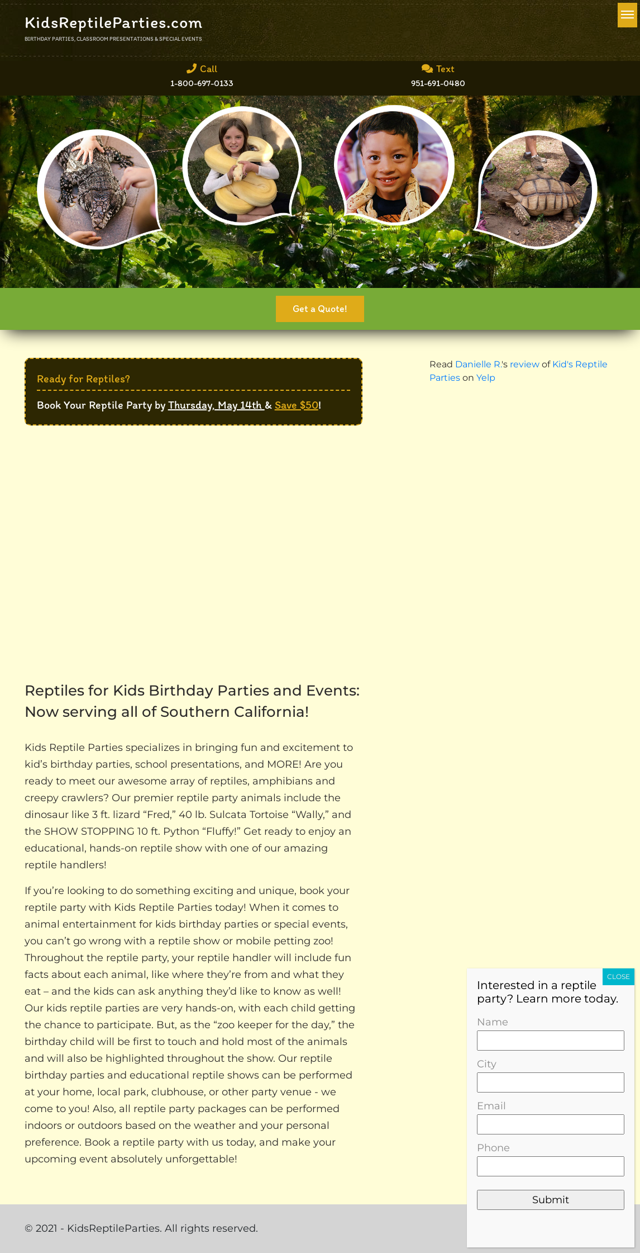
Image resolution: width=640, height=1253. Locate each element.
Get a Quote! (320, 308)
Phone (550, 1157)
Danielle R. (478, 364)
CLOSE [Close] (618, 976)
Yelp (485, 377)
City (550, 1073)
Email (550, 1115)
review (524, 364)
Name (550, 1031)
